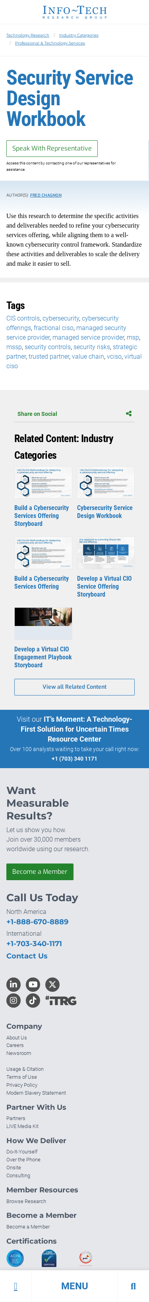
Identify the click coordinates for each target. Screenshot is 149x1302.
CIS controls (23, 318)
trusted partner (49, 356)
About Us (16, 1038)
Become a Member (40, 871)
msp (133, 337)
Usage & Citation (25, 1069)
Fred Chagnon (46, 195)
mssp (14, 347)
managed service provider (88, 337)
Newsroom (18, 1053)
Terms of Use (21, 1077)
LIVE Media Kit (22, 1126)
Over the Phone (23, 1160)
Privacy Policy (21, 1085)
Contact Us (27, 956)
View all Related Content (74, 687)
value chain (88, 356)
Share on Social (74, 414)
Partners (15, 1118)
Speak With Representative (52, 148)
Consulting (18, 1175)
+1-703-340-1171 (34, 943)
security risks (92, 347)
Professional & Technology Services (50, 43)
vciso (114, 356)
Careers (15, 1045)
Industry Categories (79, 35)
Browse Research (26, 1201)
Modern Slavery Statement (36, 1093)
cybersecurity (61, 318)
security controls (48, 347)
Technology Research (27, 35)
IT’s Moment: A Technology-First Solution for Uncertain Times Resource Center (77, 729)
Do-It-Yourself (21, 1152)
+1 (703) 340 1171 (74, 758)
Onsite (13, 1168)
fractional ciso (54, 328)
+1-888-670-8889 (37, 922)
